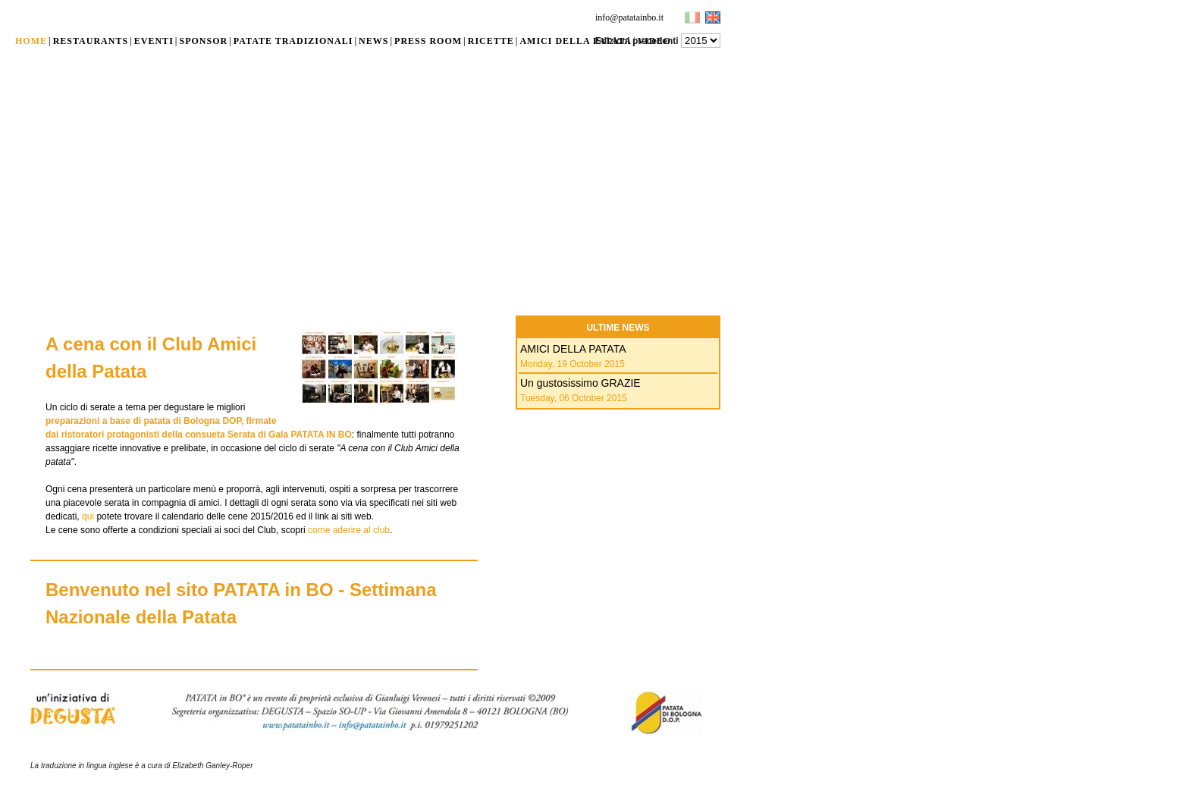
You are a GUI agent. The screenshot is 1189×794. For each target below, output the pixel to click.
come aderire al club (349, 530)
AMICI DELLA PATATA (573, 349)
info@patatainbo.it (629, 17)
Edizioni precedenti (637, 41)
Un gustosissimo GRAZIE (580, 383)
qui (88, 516)
